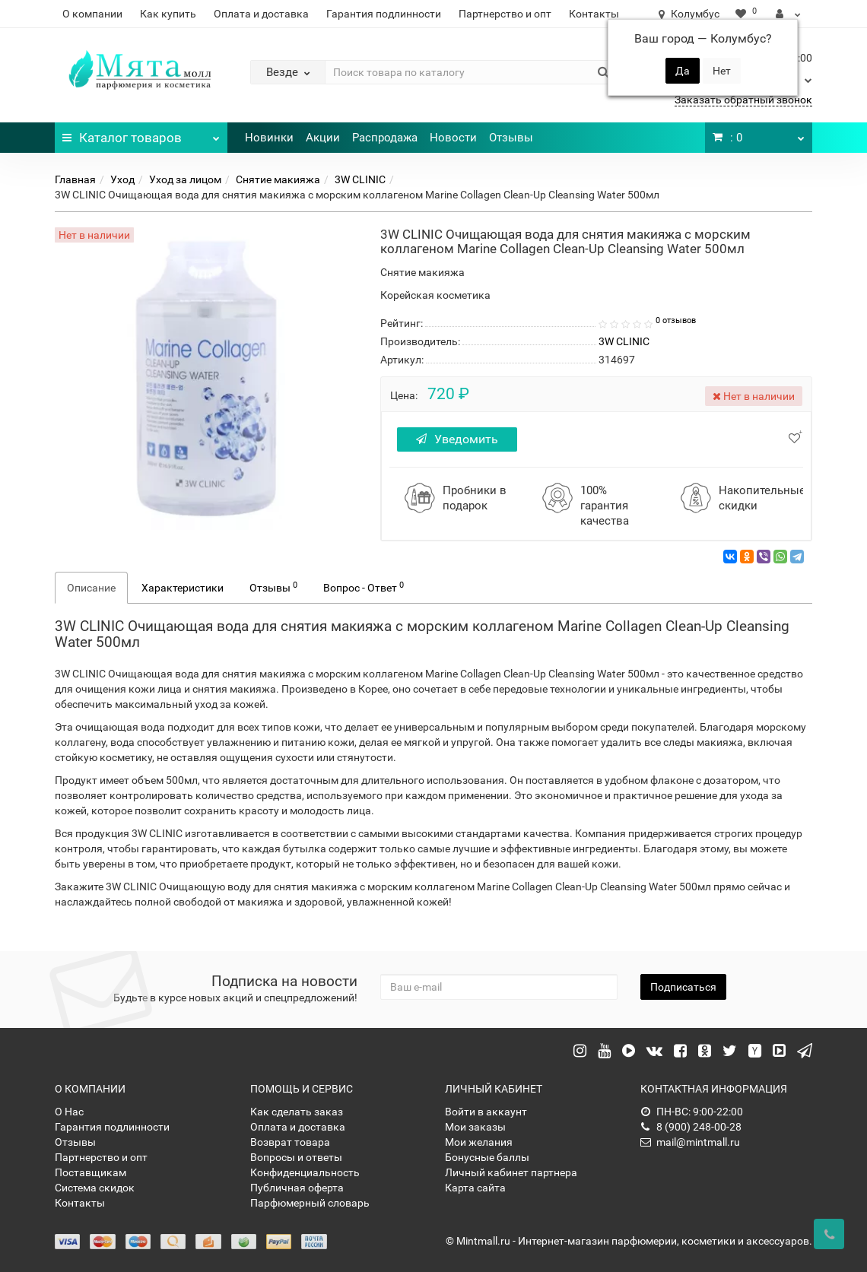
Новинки (269, 137)
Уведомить (457, 439)
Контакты (594, 14)
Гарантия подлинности (383, 14)
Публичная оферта (297, 1188)
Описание (91, 588)
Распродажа (385, 137)
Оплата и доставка (261, 14)
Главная (75, 179)
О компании (92, 14)
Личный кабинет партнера (511, 1172)
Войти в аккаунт (486, 1111)
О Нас (69, 1111)
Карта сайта (475, 1188)
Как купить (168, 14)
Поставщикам (90, 1172)
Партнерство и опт (505, 14)
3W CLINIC (360, 179)
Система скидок (95, 1188)
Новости (453, 137)
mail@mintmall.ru (690, 1142)
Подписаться (683, 987)
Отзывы (511, 137)
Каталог (141, 133)
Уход (122, 179)
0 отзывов (676, 320)
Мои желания (479, 1142)
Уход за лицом (185, 179)
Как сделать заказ (296, 1111)
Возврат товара (290, 1142)
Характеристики (182, 588)
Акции (323, 137)
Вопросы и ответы (296, 1157)
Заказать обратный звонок (743, 100)
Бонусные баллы (487, 1157)
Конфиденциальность (305, 1172)
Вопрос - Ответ (363, 587)
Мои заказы (475, 1127)
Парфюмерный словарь (310, 1203)
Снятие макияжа (278, 179)
